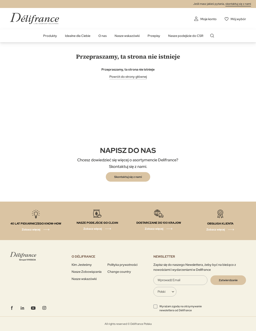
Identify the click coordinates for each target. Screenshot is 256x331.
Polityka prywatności (122, 265)
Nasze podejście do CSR (185, 36)
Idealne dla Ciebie (77, 36)
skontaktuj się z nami (238, 4)
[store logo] (34, 18)
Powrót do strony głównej (128, 77)
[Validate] (228, 280)
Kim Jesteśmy (82, 265)
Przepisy (154, 36)
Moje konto (208, 19)
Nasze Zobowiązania (87, 272)
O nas (102, 36)
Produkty (50, 36)
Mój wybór (238, 19)
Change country (119, 272)
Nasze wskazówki (127, 36)
